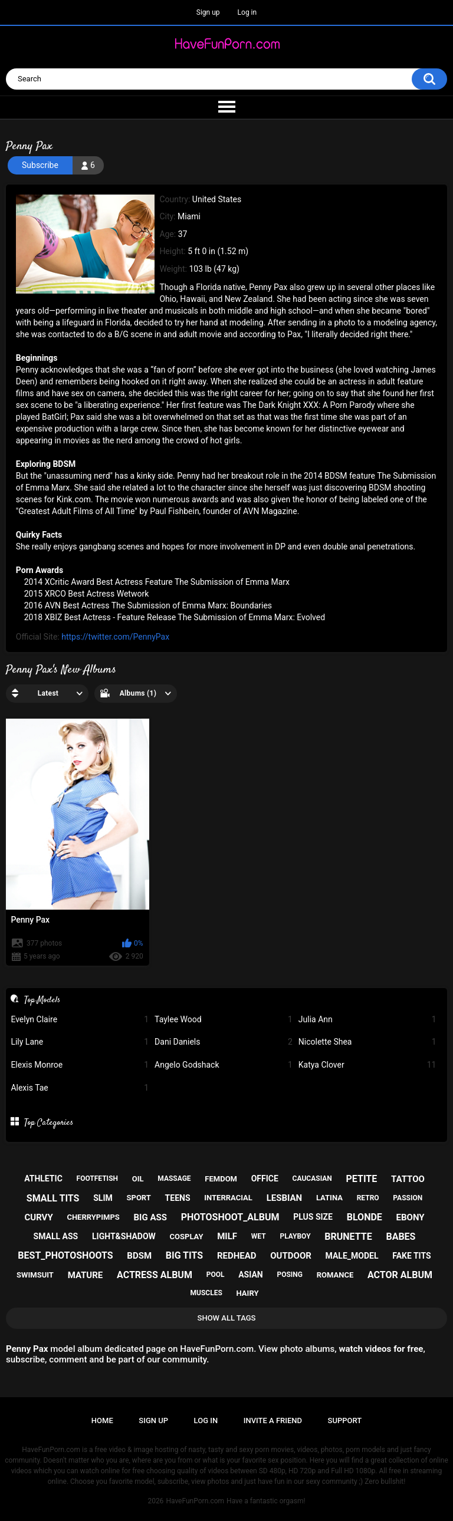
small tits (53, 1198)
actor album (399, 1274)
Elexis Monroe (80, 1065)
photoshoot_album (230, 1217)
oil (138, 1178)
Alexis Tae (80, 1088)
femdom (221, 1178)
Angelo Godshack (224, 1065)
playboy (295, 1236)
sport (139, 1197)
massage (174, 1178)
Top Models (42, 1000)
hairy (248, 1293)
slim (103, 1198)
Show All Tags (227, 1317)
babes (400, 1236)
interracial (228, 1197)
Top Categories (48, 1122)
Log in (247, 12)
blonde (364, 1217)
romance (335, 1274)
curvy (38, 1217)
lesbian (285, 1198)
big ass (150, 1217)
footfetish (97, 1178)
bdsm (139, 1255)
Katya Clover (367, 1065)
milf (227, 1236)
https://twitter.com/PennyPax (115, 636)
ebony (410, 1217)
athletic (43, 1178)
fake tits (411, 1255)
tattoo (408, 1179)
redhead (237, 1255)
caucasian (312, 1178)
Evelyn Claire (80, 1020)
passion (407, 1198)
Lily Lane (80, 1042)
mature (85, 1275)
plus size (313, 1217)
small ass (56, 1236)
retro (368, 1198)
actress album (154, 1274)
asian (250, 1274)
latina (329, 1197)
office (264, 1178)
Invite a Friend (273, 1420)
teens (178, 1198)
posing (290, 1274)
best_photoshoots (65, 1255)
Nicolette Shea (367, 1042)
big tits (184, 1255)
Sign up (208, 12)
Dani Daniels (224, 1042)
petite (362, 1178)
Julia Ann (367, 1020)
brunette (348, 1236)
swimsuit (35, 1274)
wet (258, 1236)
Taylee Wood (224, 1020)
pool (215, 1274)
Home (102, 1420)
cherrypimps (93, 1217)
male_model (352, 1255)
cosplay (186, 1236)
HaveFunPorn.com (195, 1501)
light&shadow (124, 1236)
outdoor (290, 1255)
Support (345, 1420)
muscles (206, 1293)
